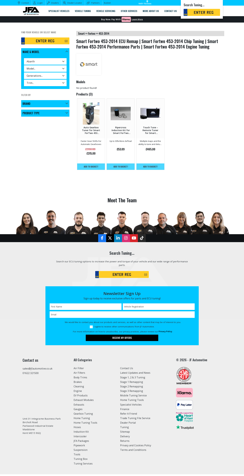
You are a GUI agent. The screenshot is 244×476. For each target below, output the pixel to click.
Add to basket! (91, 166)
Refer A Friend (128, 415)
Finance (124, 411)
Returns (124, 442)
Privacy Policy (165, 333)
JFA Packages (81, 442)
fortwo (91, 33)
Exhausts (79, 406)
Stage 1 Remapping (131, 383)
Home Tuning (82, 420)
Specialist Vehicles (131, 406)
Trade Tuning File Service (135, 420)
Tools (77, 456)
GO (66, 41)
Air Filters (79, 374)
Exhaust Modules (84, 402)
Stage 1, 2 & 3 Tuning (132, 379)
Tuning (124, 429)
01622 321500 (31, 374)
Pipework (79, 447)
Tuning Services (83, 465)
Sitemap (125, 433)
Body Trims (80, 379)
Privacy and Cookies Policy (135, 447)
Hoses (77, 429)
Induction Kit (81, 433)
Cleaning (79, 388)
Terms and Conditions (133, 451)
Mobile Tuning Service (133, 397)
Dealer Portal (128, 424)
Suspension (80, 451)
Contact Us (126, 370)
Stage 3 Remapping (131, 393)
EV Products (81, 397)
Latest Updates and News (135, 374)
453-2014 (104, 33)
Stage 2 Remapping (131, 388)
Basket (107, 2)
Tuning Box (80, 460)
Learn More (137, 19)
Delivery (125, 438)
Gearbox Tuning (83, 415)
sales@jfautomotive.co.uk (37, 370)
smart (81, 33)
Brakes (78, 383)
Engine (78, 393)
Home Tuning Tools (85, 424)
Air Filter (79, 370)
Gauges (78, 411)
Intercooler (80, 438)
